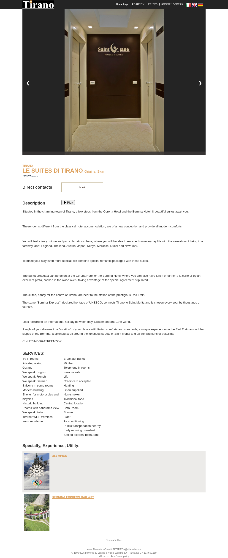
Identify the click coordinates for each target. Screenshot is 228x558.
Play (68, 202)
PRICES (152, 4)
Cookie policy (122, 556)
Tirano (109, 540)
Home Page (122, 4)
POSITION (138, 4)
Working (119, 553)
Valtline (118, 540)
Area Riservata (94, 549)
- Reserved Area (107, 556)
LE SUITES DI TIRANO (52, 170)
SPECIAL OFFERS (172, 4)
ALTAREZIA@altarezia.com (127, 549)
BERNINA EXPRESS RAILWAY (73, 497)
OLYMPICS (59, 456)
